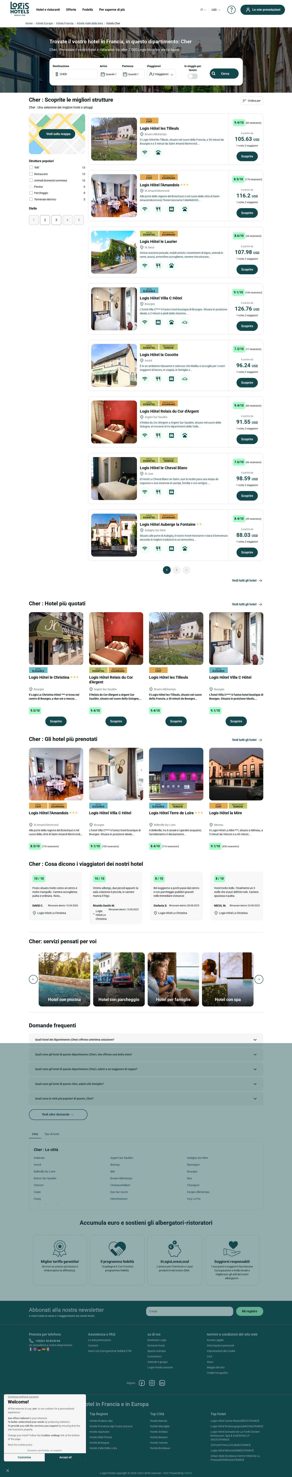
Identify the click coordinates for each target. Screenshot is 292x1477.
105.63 (247, 139)
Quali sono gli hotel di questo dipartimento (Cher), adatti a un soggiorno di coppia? (86, 1069)
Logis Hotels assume (160, 1367)
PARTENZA (127, 66)
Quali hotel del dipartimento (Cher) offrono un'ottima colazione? (74, 1039)
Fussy (37, 1198)
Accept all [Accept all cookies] (65, 1457)
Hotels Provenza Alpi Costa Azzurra (110, 1426)
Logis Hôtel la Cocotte (159, 354)
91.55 (247, 422)
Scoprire (247, 156)
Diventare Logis (156, 1340)
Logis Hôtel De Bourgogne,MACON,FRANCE (237, 1426)
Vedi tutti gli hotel (247, 581)
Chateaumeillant (120, 1185)
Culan (37, 1192)
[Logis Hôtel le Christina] (56, 638)
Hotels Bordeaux (160, 1448)
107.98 (247, 252)
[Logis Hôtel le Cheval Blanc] (114, 478)
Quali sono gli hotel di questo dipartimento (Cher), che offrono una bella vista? (83, 1054)
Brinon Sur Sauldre (45, 1178)
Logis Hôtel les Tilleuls (160, 128)
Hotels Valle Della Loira (103, 1448)
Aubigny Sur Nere (197, 1157)
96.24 (247, 365)
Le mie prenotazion (99, 1340)
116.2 (247, 195)
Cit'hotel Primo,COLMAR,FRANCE (231, 1445)
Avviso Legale (215, 1340)
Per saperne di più (112, 10)
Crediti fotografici (217, 1372)
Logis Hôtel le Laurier (159, 241)
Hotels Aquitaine (99, 1431)
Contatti (93, 1345)
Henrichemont (119, 1198)
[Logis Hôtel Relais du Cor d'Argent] (114, 422)
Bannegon (193, 1164)
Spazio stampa (156, 1351)
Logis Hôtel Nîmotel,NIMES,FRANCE (232, 1450)
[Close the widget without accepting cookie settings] (23, 1397)
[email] (189, 1311)
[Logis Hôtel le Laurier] (114, 252)
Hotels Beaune (159, 1437)
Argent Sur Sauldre (121, 1157)
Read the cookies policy (20, 1444)
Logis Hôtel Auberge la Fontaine (171, 524)
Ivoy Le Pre (193, 1198)
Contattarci (154, 1356)
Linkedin (162, 1382)
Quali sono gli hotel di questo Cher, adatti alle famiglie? (69, 1083)
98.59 (247, 478)
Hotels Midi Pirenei (100, 1437)
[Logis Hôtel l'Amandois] (114, 195)
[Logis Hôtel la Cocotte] (114, 365)
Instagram (151, 1382)
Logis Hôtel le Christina (54, 677)
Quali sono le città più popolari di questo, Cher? (64, 1098)
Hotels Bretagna (99, 1442)
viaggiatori (154, 66)
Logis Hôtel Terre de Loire (176, 813)
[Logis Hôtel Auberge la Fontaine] (114, 535)
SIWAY (188, 1473)
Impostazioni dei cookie (221, 1351)
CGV (209, 1356)
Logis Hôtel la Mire (226, 813)
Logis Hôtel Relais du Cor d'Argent (170, 411)
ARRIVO (103, 66)
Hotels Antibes (159, 1431)
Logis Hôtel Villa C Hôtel (161, 298)
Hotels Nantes (158, 1420)
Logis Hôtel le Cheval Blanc (164, 467)
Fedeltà (87, 10)
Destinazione (61, 66)
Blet (112, 1171)
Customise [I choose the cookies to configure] (24, 1457)
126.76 (247, 309)
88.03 (247, 535)
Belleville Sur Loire (44, 1171)
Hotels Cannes (159, 1442)
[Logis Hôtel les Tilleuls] (114, 139)
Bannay (115, 1164)
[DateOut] (133, 74)
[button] (7, 1470)
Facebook (141, 1382)
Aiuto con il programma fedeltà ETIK (110, 1351)
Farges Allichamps (198, 1192)
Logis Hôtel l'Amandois (164, 185)
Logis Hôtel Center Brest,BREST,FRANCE (235, 1420)
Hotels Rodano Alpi (101, 1420)
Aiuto (210, 1361)
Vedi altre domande (58, 1115)
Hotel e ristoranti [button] (48, 10)
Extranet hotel (155, 1345)
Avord (37, 1164)
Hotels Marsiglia (160, 1426)
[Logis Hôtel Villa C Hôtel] (114, 308)
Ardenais (39, 1157)
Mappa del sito (216, 1367)
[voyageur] (161, 74)
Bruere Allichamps (121, 1178)
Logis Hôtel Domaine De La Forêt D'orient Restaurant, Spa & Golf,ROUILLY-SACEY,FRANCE (235, 1435)
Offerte (71, 10)
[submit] (249, 1311)
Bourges (192, 1171)
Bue (189, 1178)
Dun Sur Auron (119, 1192)
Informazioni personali (220, 1345)
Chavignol (193, 1185)
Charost (39, 1185)
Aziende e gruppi (157, 1361)
